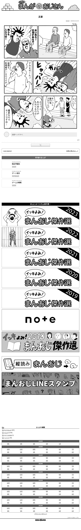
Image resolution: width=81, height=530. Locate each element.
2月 (47, 444)
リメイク (6, 438)
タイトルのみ (8, 435)
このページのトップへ (73, 517)
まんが (6, 432)
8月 (60, 449)
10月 (34, 449)
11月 (21, 449)
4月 (21, 444)
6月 (8, 452)
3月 (34, 444)
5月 (8, 444)
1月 (60, 444)
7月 (73, 449)
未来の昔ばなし (71, 151)
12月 (8, 449)
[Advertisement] (40, 194)
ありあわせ (8, 151)
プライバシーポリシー (40, 514)
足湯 (40, 17)
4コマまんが (7, 430)
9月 (47, 449)
